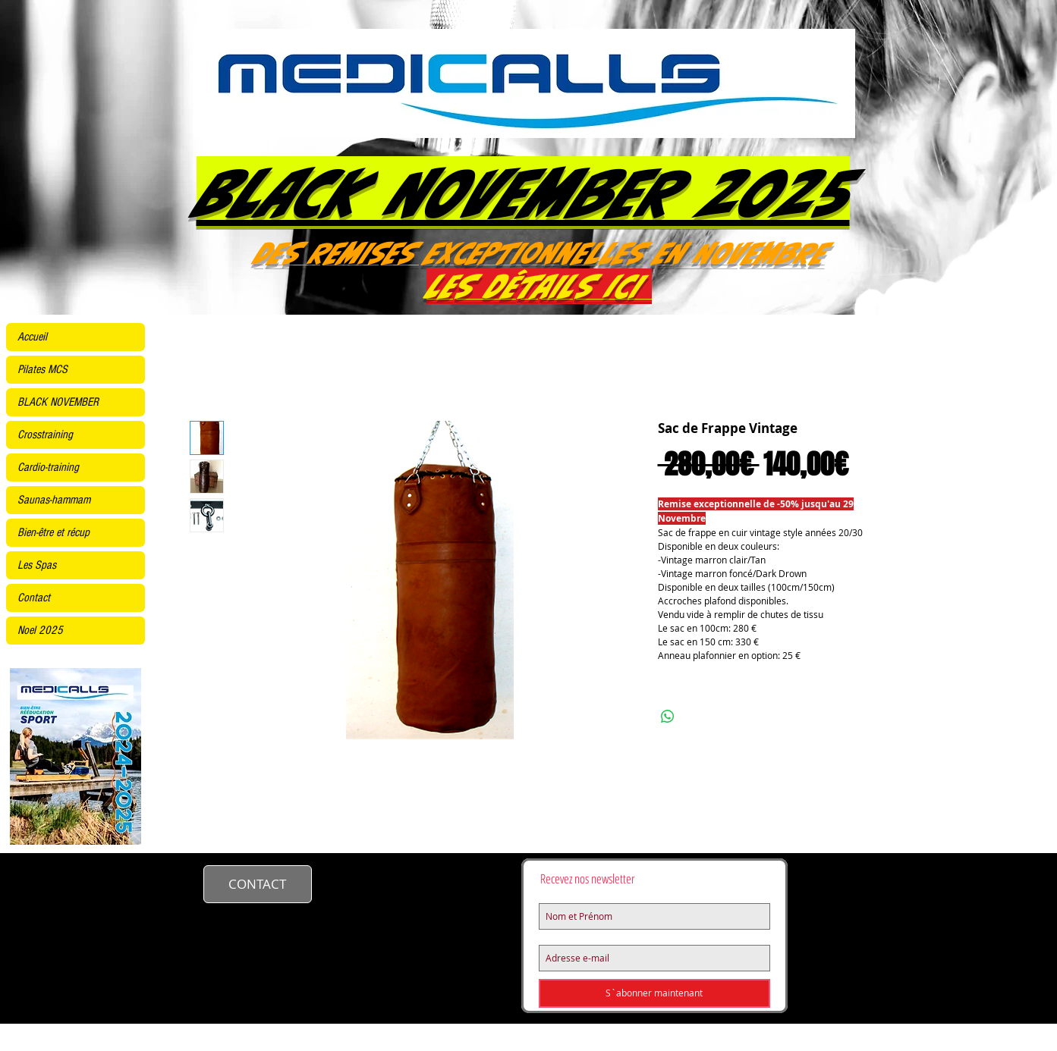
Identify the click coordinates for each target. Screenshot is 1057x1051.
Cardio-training (48, 467)
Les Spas (36, 565)
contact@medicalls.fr (396, 882)
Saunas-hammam (53, 500)
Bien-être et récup (53, 532)
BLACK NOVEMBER (58, 402)
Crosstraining (45, 434)
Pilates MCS (42, 369)
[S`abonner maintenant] (654, 993)
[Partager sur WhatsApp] (668, 716)
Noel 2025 (40, 630)
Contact (33, 597)
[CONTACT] (257, 884)
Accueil (32, 337)
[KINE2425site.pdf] (75, 758)
